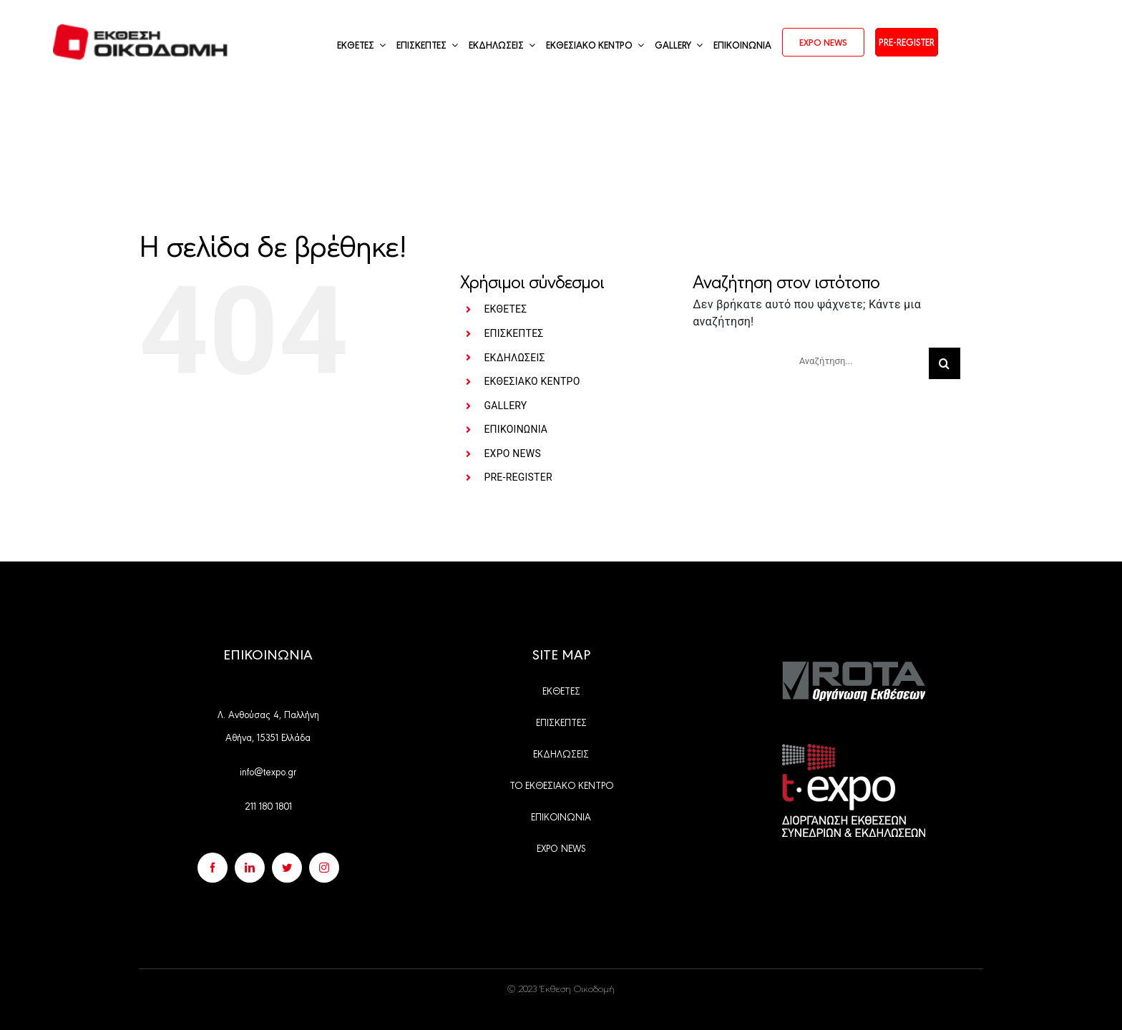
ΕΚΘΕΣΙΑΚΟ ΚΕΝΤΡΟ (532, 381)
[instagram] (324, 868)
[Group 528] (853, 667)
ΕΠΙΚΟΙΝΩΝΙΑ (515, 429)
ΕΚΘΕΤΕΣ (505, 309)
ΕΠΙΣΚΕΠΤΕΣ (513, 333)
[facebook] (212, 868)
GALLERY (505, 405)
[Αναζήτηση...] (858, 360)
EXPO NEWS (512, 453)
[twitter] (287, 868)
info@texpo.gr (268, 771)
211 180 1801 (268, 805)
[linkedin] (250, 868)
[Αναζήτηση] (944, 363)
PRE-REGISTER (518, 477)
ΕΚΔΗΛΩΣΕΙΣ (514, 357)
